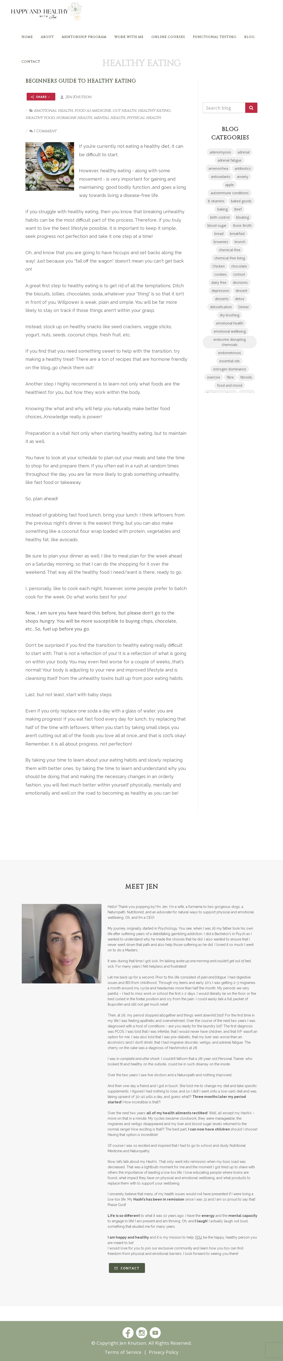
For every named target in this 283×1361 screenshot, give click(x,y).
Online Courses (168, 37)
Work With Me (128, 37)
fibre (230, 377)
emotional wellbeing (230, 331)
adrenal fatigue (230, 160)
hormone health (74, 117)
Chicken (218, 266)
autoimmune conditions (230, 193)
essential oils (229, 361)
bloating (242, 217)
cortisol (239, 274)
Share (40, 97)
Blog (249, 37)
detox (239, 298)
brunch (240, 241)
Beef (238, 209)
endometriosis (229, 352)
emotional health (53, 110)
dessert (241, 290)
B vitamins (216, 201)
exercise (213, 377)
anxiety (242, 176)
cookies (220, 274)
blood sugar (216, 225)
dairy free (218, 282)
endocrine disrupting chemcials (229, 342)
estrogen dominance (229, 369)
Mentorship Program (84, 37)
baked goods (241, 201)
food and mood (229, 385)
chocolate (239, 266)
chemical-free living (229, 258)
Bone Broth (242, 225)
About (47, 37)
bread (218, 233)
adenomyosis (220, 152)
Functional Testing (214, 37)
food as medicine (92, 110)
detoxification (221, 307)
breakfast (237, 233)
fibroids (246, 377)
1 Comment (42, 131)
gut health (124, 110)
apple (229, 184)
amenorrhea (218, 168)
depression (220, 290)
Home (27, 37)
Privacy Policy (163, 1352)
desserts (222, 298)
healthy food (39, 117)
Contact (30, 61)
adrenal (243, 152)
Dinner (243, 307)
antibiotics (243, 168)
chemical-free (230, 250)
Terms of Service (123, 1352)
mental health (109, 117)
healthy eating (154, 110)
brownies (221, 241)
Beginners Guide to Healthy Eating (80, 81)
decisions (240, 282)
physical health (144, 117)
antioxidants (220, 176)
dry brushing (229, 315)
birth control (220, 217)
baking (222, 209)
